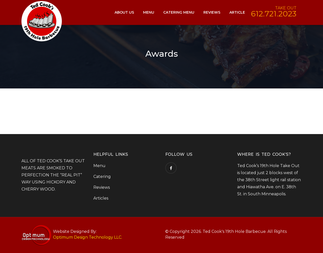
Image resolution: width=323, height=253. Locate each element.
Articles (100, 198)
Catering (102, 176)
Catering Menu (178, 12)
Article (237, 12)
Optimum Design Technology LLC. (87, 237)
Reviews (211, 12)
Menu (148, 12)
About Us (124, 12)
